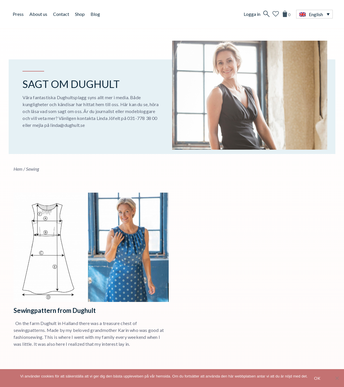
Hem (18, 169)
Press (18, 14)
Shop (80, 14)
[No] (337, 378)
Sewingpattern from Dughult (55, 310)
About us (38, 14)
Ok (317, 378)
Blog (95, 14)
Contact (61, 14)
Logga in (252, 14)
